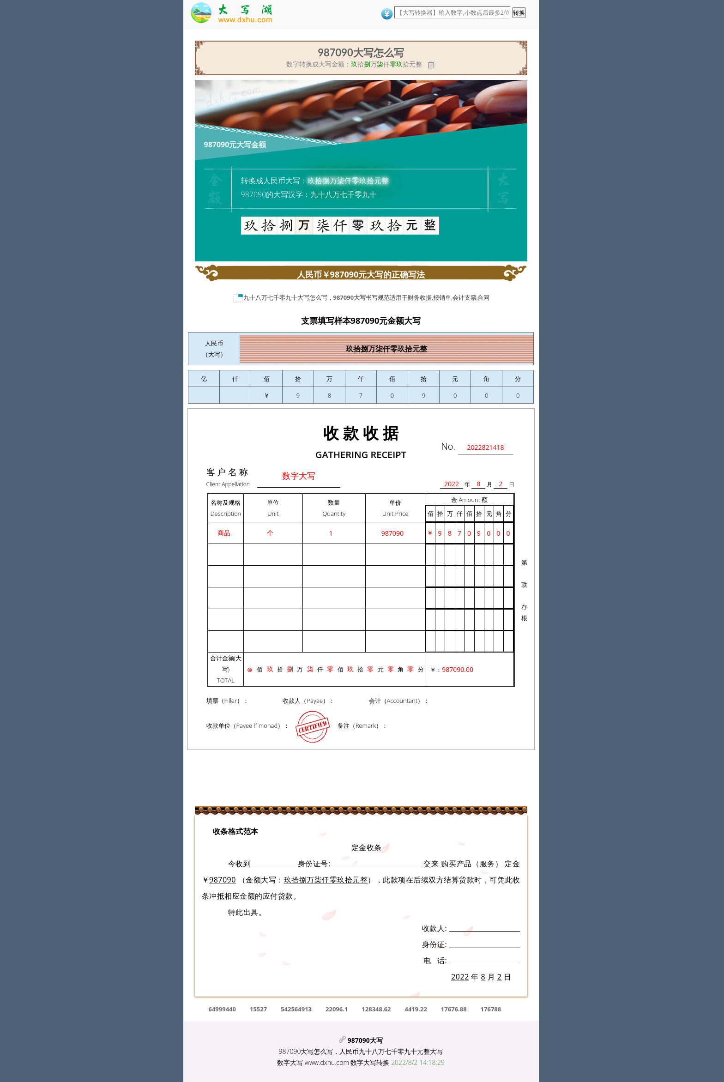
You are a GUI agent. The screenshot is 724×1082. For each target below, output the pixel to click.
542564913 (296, 1009)
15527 (258, 1009)
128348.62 (376, 1009)
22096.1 (337, 1009)
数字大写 (290, 1062)
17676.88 (454, 1009)
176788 (491, 1009)
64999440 (222, 1009)
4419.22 (416, 1009)
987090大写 (349, 297)
